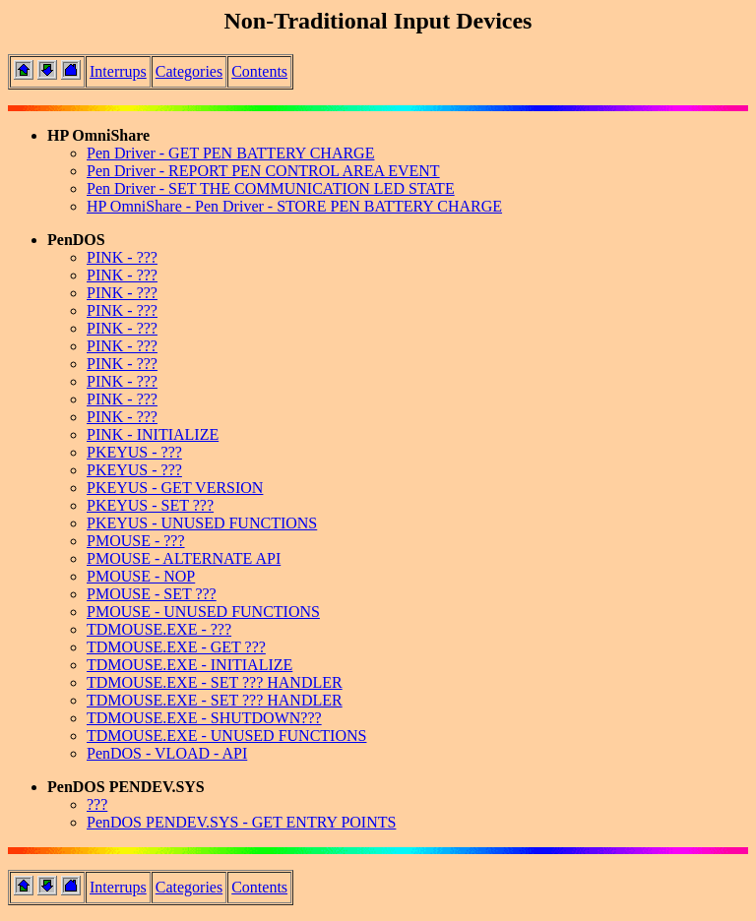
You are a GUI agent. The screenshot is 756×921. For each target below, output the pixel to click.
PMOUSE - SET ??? (152, 593)
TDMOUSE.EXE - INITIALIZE (189, 664)
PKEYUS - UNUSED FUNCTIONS (202, 523)
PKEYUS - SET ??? (150, 505)
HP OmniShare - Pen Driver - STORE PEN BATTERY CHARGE (294, 206)
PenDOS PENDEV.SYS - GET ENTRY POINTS (241, 822)
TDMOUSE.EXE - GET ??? (176, 647)
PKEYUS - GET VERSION (175, 487)
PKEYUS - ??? (134, 452)
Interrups (118, 71)
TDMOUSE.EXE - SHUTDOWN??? (204, 717)
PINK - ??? (122, 257)
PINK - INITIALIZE (153, 434)
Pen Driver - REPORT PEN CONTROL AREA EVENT (263, 170)
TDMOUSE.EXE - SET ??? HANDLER (215, 682)
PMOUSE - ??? (136, 540)
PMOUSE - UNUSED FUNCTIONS (203, 611)
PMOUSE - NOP (141, 576)
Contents (259, 71)
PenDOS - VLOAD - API (167, 753)
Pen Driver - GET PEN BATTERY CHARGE (230, 153)
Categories (189, 71)
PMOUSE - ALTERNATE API (184, 558)
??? (97, 804)
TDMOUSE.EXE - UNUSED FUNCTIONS (226, 735)
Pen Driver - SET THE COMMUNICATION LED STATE (271, 188)
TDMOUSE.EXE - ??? (159, 629)
